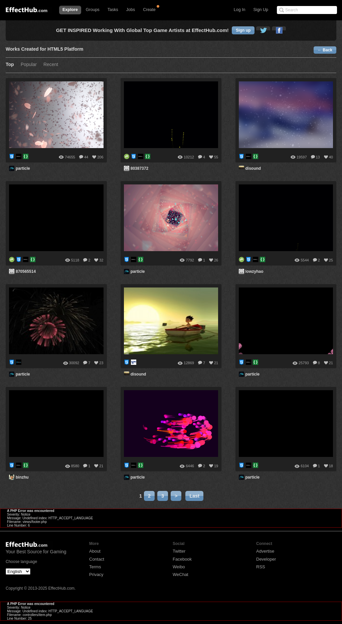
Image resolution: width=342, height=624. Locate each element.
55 (216, 157)
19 (216, 466)
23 (101, 363)
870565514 (26, 271)
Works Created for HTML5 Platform (44, 49)
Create (149, 9)
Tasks (113, 9)
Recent (50, 64)
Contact (96, 559)
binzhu (22, 477)
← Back (325, 50)
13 (318, 157)
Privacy (96, 574)
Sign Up (260, 9)
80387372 (139, 168)
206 (100, 157)
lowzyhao (254, 271)
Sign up (243, 30)
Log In (239, 9)
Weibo (179, 566)
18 (331, 466)
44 (86, 157)
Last (194, 496)
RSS (260, 566)
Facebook (182, 559)
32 (101, 260)
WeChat (180, 574)
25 (331, 260)
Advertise (265, 551)
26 (216, 260)
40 (331, 157)
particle (23, 168)
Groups (93, 9)
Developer (266, 559)
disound (253, 168)
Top (10, 64)
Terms (95, 566)
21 (216, 363)
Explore (70, 9)
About (95, 551)
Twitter (179, 551)
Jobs (130, 9)
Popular (29, 64)
